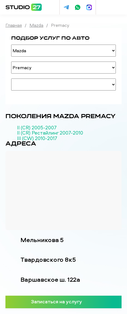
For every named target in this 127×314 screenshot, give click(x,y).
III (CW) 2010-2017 (37, 138)
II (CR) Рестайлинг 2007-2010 (50, 133)
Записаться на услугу (63, 301)
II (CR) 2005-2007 (37, 127)
